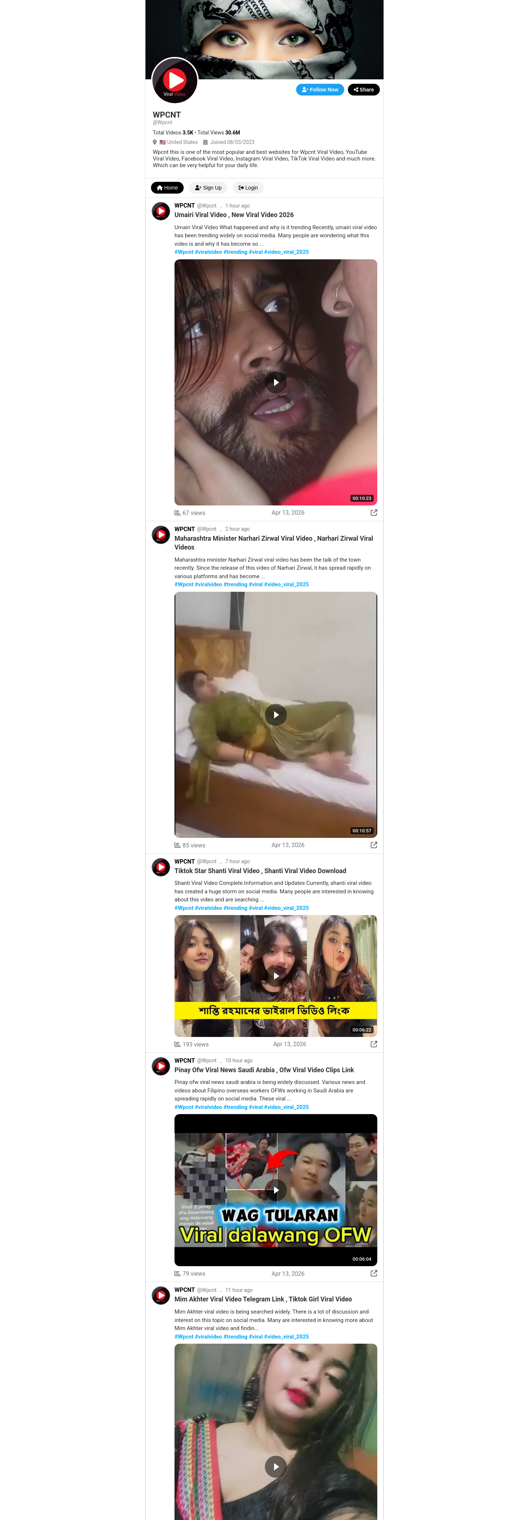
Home (167, 188)
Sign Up (208, 188)
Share (364, 90)
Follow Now (320, 90)
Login (248, 188)
